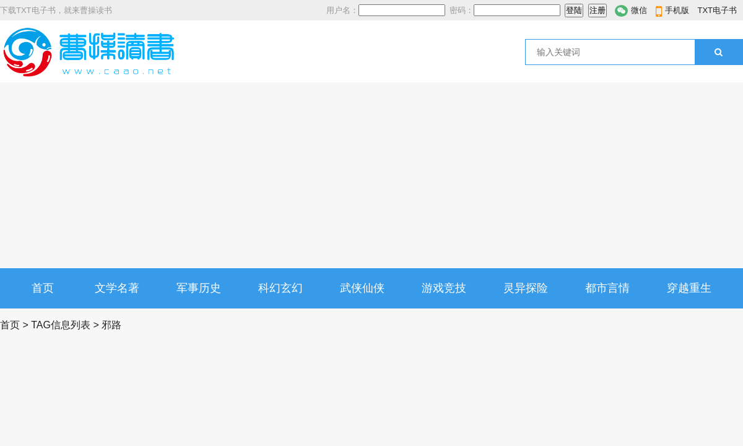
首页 (43, 288)
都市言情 (607, 288)
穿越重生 (689, 288)
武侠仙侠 (362, 288)
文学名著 (117, 288)
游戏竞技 (444, 288)
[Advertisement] (371, 175)
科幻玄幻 (280, 288)
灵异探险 (525, 288)
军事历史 (198, 288)
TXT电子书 (717, 10)
